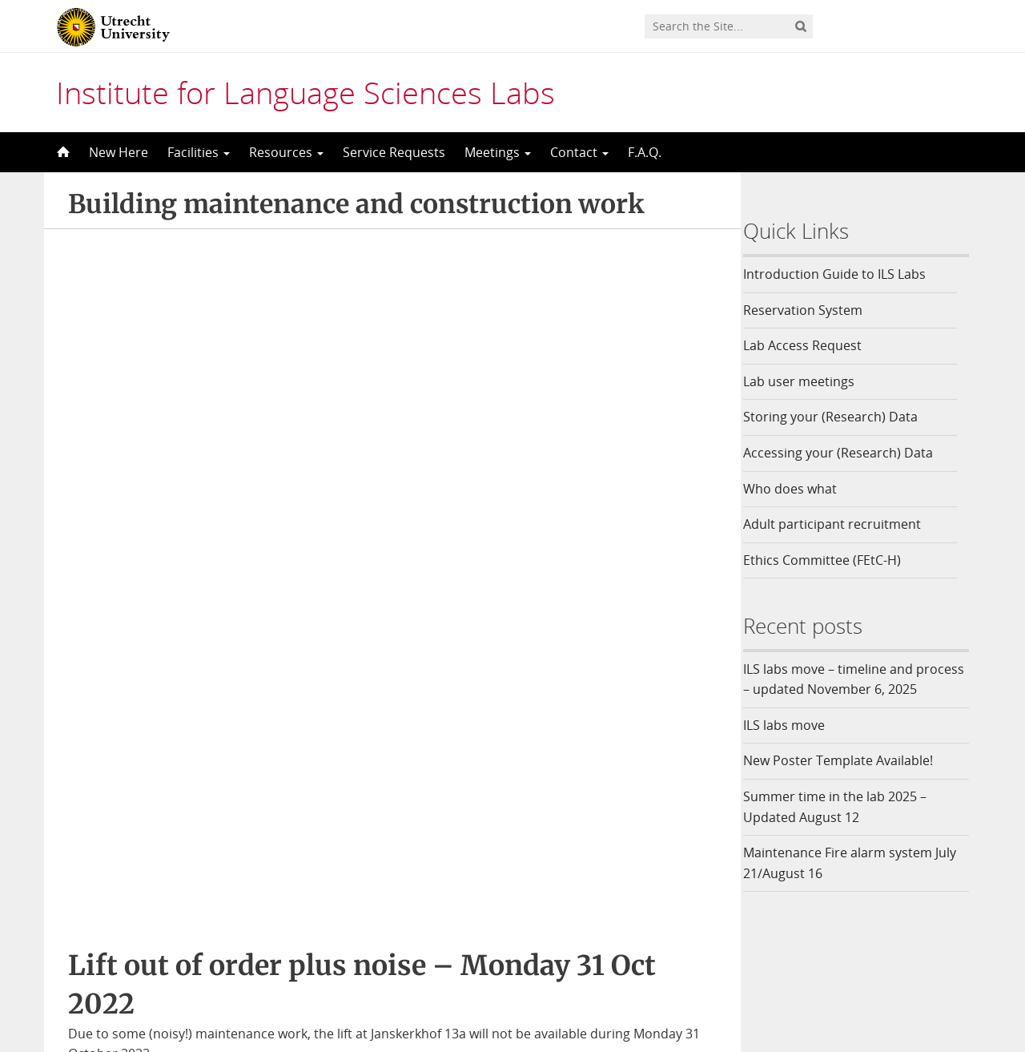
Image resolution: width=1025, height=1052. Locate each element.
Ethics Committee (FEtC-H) (831, 560)
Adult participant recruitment (842, 524)
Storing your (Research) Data (840, 416)
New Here (118, 152)
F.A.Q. (644, 152)
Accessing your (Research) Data (848, 453)
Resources (286, 152)
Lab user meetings (808, 381)
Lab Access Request (812, 345)
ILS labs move (793, 745)
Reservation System (812, 310)
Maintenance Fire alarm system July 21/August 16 (859, 884)
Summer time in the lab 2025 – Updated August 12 (844, 827)
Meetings (497, 152)
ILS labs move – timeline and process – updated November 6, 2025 (849, 689)
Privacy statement (914, 976)
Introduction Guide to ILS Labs (844, 274)
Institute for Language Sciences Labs (305, 92)
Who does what (799, 489)
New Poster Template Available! (849, 781)
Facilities (198, 152)
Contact (579, 152)
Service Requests (394, 152)
